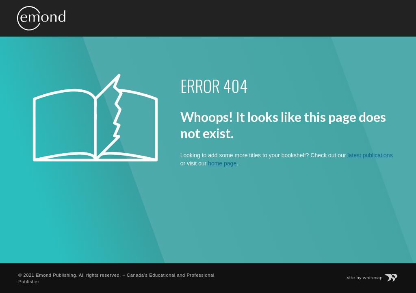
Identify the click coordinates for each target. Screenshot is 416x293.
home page (222, 163)
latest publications (369, 155)
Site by (376, 275)
